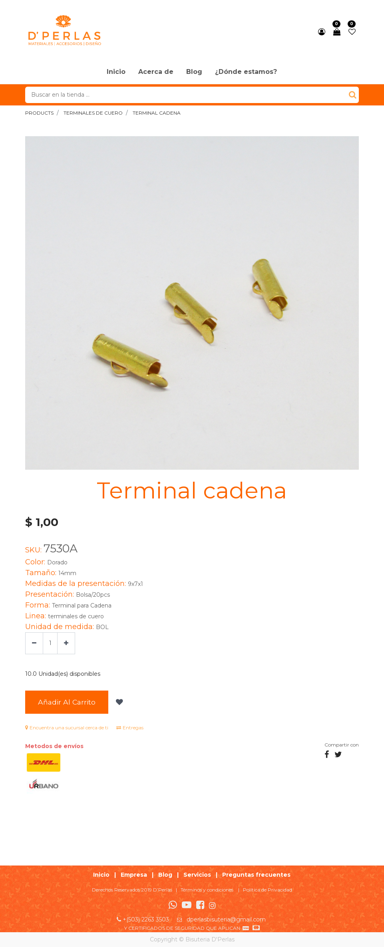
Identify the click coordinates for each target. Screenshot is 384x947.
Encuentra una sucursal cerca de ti (66, 728)
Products (39, 113)
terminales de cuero (93, 113)
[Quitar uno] (34, 643)
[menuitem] (116, 72)
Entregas (129, 728)
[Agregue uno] (66, 643)
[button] (118, 702)
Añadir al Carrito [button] (67, 702)
